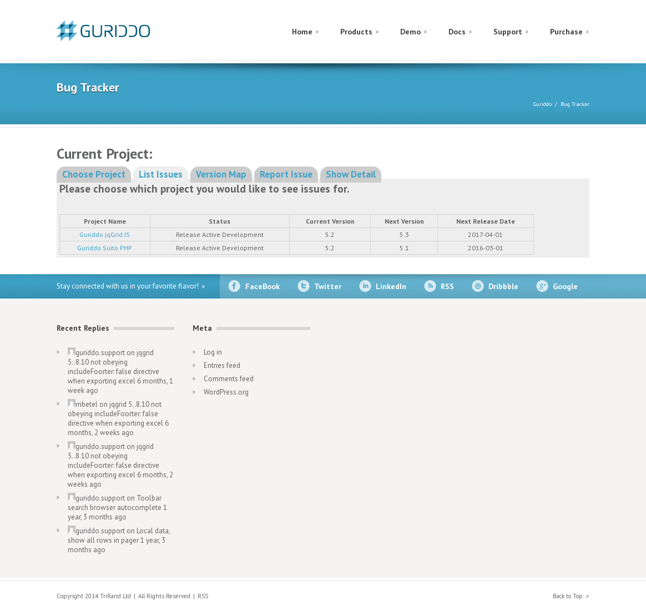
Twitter (327, 286)
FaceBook (262, 286)
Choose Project (93, 174)
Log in (213, 352)
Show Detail (351, 174)
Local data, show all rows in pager (119, 535)
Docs (457, 32)
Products (356, 32)
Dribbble (503, 286)
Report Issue (286, 174)
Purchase (566, 32)
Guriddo (542, 104)
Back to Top (568, 596)
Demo (410, 32)
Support (507, 32)
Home (302, 32)
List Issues (161, 174)
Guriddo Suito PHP (104, 248)
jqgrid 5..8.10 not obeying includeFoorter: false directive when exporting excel (113, 367)
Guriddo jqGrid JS (104, 234)
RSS (447, 286)
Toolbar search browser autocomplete (115, 502)
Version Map (221, 174)
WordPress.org (226, 392)
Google (565, 286)
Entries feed (222, 365)
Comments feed (229, 378)
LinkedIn (391, 286)
